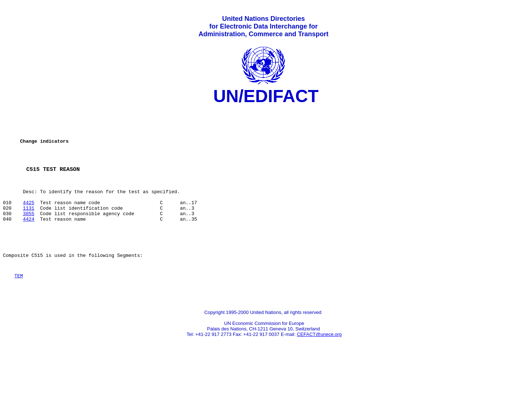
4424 (28, 240)
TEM (18, 303)
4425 (28, 220)
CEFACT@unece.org (319, 365)
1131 (28, 227)
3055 (28, 234)
